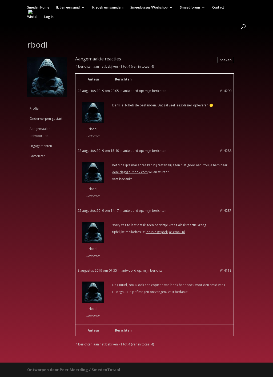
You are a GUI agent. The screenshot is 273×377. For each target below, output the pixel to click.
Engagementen (41, 146)
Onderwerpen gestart (46, 118)
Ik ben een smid (68, 8)
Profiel (34, 108)
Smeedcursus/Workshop (149, 8)
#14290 (225, 91)
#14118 (225, 270)
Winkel (32, 17)
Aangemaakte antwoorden (40, 132)
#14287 (225, 210)
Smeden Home (38, 8)
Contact (218, 8)
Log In (49, 17)
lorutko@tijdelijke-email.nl (165, 232)
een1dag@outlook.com (130, 172)
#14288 (225, 150)
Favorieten (38, 156)
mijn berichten (155, 91)
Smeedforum (190, 8)
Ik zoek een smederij (107, 8)
